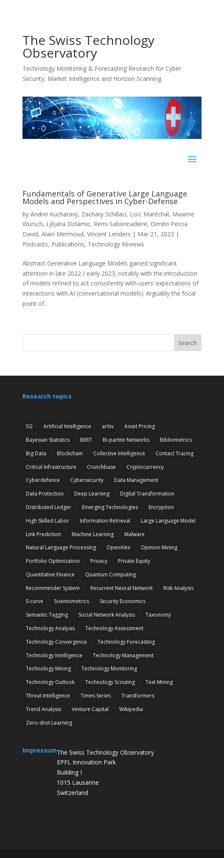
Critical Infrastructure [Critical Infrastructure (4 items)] (51, 467)
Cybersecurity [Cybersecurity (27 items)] (87, 480)
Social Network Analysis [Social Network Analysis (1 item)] (106, 614)
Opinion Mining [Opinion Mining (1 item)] (159, 547)
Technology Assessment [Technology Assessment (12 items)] (114, 628)
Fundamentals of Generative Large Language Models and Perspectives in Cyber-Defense (104, 197)
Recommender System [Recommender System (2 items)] (53, 588)
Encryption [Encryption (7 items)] (161, 507)
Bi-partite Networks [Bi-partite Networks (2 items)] (126, 439)
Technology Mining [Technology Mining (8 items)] (48, 668)
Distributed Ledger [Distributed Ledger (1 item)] (48, 507)
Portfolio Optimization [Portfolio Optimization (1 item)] (53, 561)
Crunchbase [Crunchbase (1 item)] (101, 467)
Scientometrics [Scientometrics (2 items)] (71, 601)
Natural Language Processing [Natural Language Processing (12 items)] (61, 547)
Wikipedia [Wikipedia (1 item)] (131, 709)
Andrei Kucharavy (54, 214)
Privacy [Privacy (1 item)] (98, 561)
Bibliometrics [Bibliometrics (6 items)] (176, 439)
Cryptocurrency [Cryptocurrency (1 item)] (145, 467)
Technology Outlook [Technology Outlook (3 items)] (50, 682)
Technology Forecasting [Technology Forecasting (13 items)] (126, 641)
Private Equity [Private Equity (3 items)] (134, 561)
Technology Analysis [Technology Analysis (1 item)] (50, 628)
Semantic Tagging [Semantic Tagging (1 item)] (47, 614)
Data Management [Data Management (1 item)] (136, 480)
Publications (67, 244)
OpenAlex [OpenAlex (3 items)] (118, 547)
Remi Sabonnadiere (120, 224)
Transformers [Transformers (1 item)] (137, 695)
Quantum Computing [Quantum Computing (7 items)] (110, 574)
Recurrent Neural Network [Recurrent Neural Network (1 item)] (121, 588)
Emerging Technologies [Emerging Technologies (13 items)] (110, 507)
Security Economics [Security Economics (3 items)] (123, 601)
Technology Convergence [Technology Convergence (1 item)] (56, 641)
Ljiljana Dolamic (68, 224)
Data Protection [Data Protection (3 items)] (45, 493)
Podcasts (35, 244)
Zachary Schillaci (103, 214)
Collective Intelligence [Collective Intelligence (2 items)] (119, 453)
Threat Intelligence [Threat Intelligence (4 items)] (48, 695)
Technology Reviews (116, 244)
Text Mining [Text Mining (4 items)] (159, 682)
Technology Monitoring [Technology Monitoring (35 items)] (109, 668)
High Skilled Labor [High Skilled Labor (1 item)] (47, 520)
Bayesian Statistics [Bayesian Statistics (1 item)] (48, 439)
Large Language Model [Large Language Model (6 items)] (168, 520)
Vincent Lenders (109, 234)
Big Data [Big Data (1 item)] (36, 453)
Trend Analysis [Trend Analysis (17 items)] (43, 709)
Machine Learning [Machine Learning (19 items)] (93, 534)
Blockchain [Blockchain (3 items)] (70, 453)
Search (187, 343)
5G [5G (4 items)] (29, 426)
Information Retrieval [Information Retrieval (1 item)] (105, 520)
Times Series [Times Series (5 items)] (96, 695)
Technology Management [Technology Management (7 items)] (123, 655)
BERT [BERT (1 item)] (86, 439)
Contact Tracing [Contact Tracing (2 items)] (174, 453)
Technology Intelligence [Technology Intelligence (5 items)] (54, 655)
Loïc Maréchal (149, 214)
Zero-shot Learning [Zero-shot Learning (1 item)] (49, 722)
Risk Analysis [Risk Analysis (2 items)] (178, 588)
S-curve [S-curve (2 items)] (34, 601)
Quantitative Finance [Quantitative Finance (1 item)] (50, 574)
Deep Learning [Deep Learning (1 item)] (91, 493)
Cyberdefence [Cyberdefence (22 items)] (43, 480)
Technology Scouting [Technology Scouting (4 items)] (110, 682)
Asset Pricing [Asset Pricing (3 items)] (139, 426)
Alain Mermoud (63, 234)
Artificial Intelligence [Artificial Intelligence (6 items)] (67, 426)
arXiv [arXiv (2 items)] (108, 426)
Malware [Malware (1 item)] (134, 534)
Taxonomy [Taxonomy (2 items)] (158, 614)
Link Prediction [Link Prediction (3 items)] (43, 534)
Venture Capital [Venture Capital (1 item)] (90, 709)
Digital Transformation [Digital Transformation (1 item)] (147, 493)
